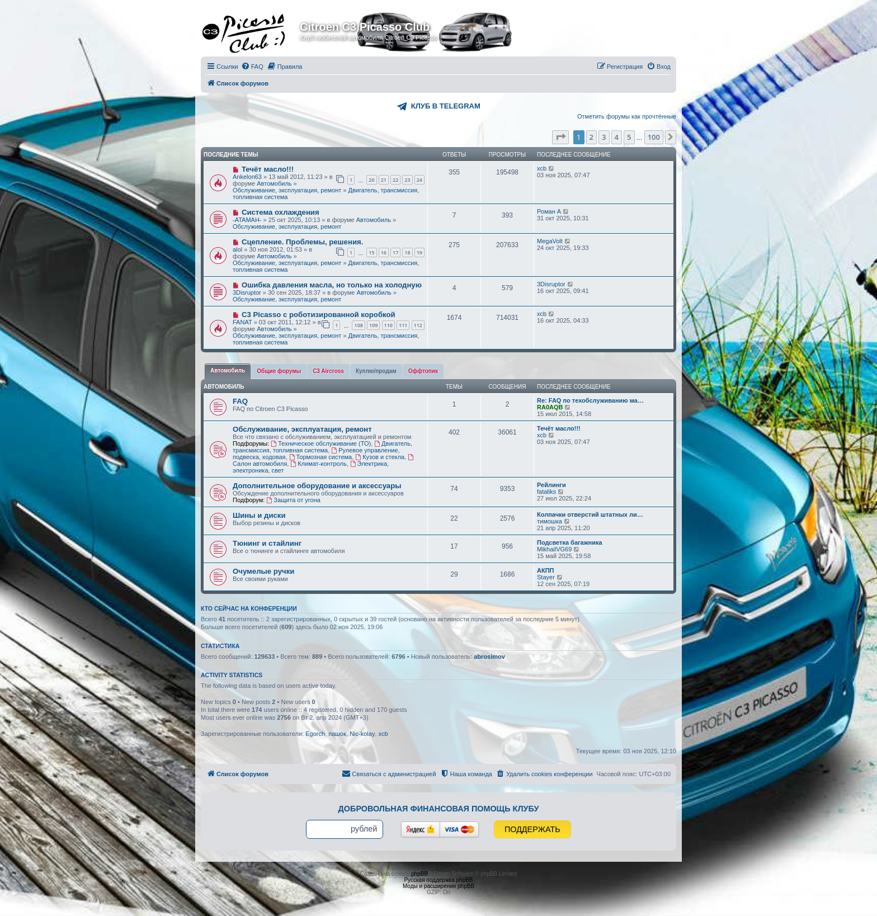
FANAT (242, 322)
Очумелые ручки (263, 571)
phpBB (419, 874)
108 (358, 325)
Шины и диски (259, 515)
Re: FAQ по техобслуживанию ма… (590, 400)
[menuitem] (252, 66)
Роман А (549, 211)
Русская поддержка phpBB (438, 880)
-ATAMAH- (247, 219)
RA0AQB (550, 407)
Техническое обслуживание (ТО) (321, 443)
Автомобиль (274, 183)
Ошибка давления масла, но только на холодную (332, 285)
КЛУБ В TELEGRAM (445, 106)
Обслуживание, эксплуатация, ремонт (287, 190)
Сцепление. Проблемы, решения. (302, 242)
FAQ (240, 401)
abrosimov (489, 656)
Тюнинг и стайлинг (267, 543)
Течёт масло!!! (268, 169)
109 (373, 325)
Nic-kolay (362, 733)
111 (403, 325)
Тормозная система (320, 457)
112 (418, 325)
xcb (541, 168)
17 (395, 252)
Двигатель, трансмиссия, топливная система (322, 447)
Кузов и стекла (379, 457)
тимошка (549, 521)
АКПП (545, 570)
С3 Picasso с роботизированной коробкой (318, 314)
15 (371, 252)
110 (388, 325)
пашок (337, 733)
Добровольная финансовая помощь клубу (438, 808)
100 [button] (654, 137)
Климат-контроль (318, 463)
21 (383, 179)
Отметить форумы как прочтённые (626, 116)
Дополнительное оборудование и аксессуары (317, 485)
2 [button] (591, 137)
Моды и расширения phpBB (438, 886)
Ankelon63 (247, 176)
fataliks (546, 491)
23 (407, 179)
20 (371, 179)
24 (419, 179)
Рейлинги (551, 484)
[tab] (228, 371)
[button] (560, 137)
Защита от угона (293, 500)
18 (407, 252)
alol (237, 249)
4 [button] (617, 137)
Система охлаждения (280, 212)
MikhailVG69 (554, 549)
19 (419, 252)
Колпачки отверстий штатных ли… (590, 514)
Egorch (315, 733)
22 (395, 179)
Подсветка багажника (569, 542)
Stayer (546, 577)
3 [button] (604, 137)
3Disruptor (247, 292)
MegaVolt (550, 241)
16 (383, 252)
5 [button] (629, 137)
